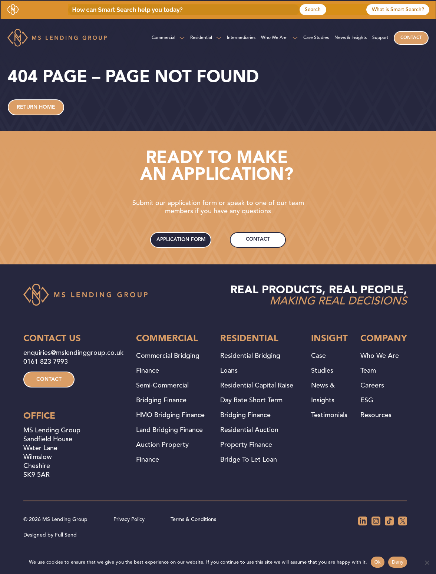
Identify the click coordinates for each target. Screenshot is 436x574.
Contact (411, 38)
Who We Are (274, 38)
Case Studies (316, 38)
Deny (397, 562)
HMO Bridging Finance (170, 432)
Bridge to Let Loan (248, 477)
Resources (376, 432)
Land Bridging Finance (169, 447)
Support (380, 38)
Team (368, 388)
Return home (36, 114)
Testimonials (329, 432)
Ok (377, 562)
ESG (366, 417)
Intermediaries (241, 38)
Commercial (163, 38)
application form (182, 253)
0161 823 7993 (45, 379)
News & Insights (350, 38)
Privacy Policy (129, 536)
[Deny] (426, 562)
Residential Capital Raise (256, 402)
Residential (201, 38)
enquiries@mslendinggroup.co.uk (73, 370)
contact (258, 250)
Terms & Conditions (193, 536)
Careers (372, 402)
